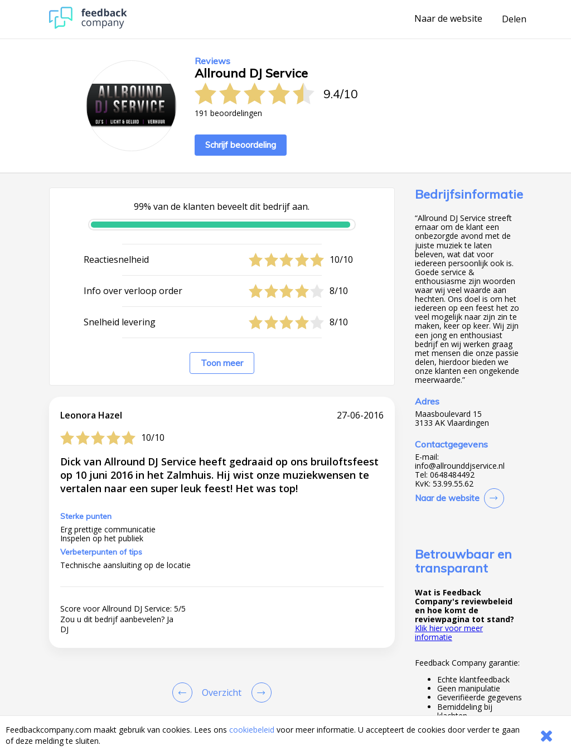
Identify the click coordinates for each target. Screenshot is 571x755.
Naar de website (448, 19)
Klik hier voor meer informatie (449, 632)
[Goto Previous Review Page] (184, 692)
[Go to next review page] (259, 692)
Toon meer (222, 363)
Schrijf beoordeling (240, 145)
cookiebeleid (251, 729)
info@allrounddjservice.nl (460, 465)
